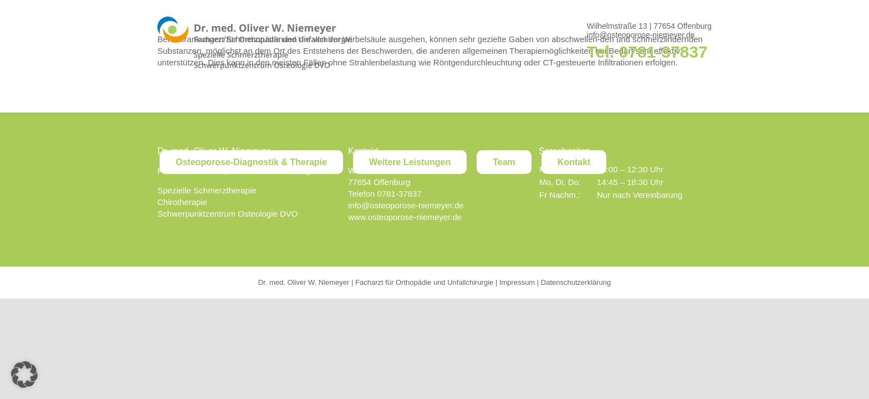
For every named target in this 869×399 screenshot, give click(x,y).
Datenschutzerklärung (576, 282)
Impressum (517, 282)
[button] (24, 374)
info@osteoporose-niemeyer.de (641, 34)
